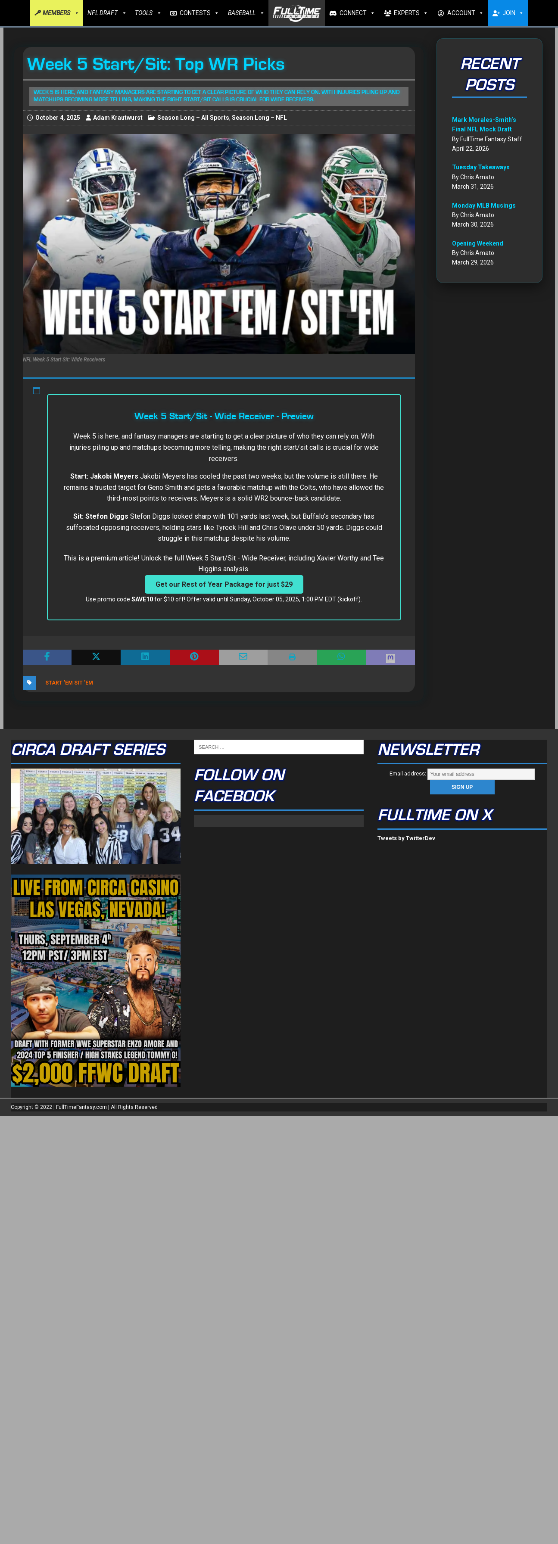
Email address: (462, 773)
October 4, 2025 (57, 117)
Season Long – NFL (259, 117)
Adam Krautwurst (118, 117)
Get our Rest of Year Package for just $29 (224, 584)
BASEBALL (246, 13)
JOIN (513, 13)
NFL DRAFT (106, 13)
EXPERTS (411, 13)
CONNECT (357, 13)
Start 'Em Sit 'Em (69, 683)
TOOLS (148, 13)
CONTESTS (199, 13)
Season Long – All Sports (193, 117)
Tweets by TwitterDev (406, 838)
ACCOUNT (465, 13)
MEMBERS (61, 13)
